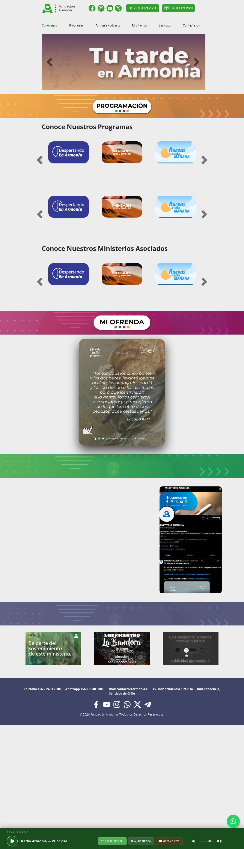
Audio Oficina (141, 841)
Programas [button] (76, 25)
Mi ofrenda (139, 25)
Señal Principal (112, 841)
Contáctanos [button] (191, 25)
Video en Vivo (169, 841)
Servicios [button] (165, 25)
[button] (54, 62)
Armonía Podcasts (108, 25)
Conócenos (49, 25)
